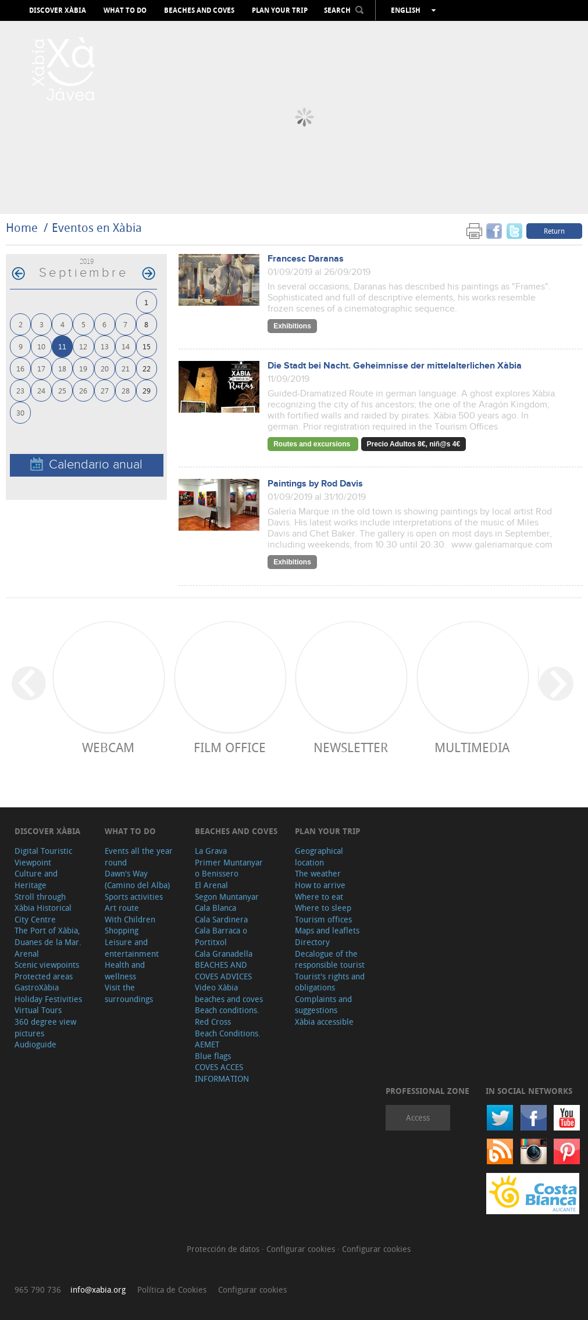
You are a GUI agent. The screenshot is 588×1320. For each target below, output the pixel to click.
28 (126, 390)
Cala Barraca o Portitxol (221, 936)
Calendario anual (86, 464)
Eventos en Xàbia (97, 227)
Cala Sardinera (221, 919)
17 (41, 368)
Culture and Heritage (36, 879)
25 (62, 390)
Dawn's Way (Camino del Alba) (137, 879)
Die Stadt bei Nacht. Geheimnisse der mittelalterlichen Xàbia (395, 365)
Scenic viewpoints (47, 964)
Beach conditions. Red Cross (227, 1015)
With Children (130, 919)
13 (105, 346)
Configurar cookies (301, 1248)
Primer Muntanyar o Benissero (229, 868)
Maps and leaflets (327, 930)
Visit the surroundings (129, 993)
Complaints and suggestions (323, 1004)
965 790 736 (38, 1289)
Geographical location (319, 856)
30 (20, 412)
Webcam (108, 747)
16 (20, 368)
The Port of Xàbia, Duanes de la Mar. (48, 936)
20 (105, 368)
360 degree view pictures (45, 1027)
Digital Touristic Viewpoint (43, 856)
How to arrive (320, 884)
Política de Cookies (171, 1289)
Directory (312, 941)
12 (83, 346)
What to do (125, 10)
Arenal (27, 953)
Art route (122, 907)
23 (20, 390)
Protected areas (44, 976)
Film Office (230, 747)
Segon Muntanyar (227, 896)
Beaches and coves (199, 10)
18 (62, 368)
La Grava (211, 850)
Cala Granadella (223, 953)
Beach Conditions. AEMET (228, 1039)
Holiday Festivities (48, 998)
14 (126, 346)
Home (22, 227)
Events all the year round (139, 856)
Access (418, 1117)
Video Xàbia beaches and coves (229, 993)
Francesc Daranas (306, 258)
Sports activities (134, 896)
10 (41, 346)
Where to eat (319, 896)
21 (126, 368)
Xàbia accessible (324, 1021)
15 (146, 346)
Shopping (121, 930)
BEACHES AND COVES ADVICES (223, 970)
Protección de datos (224, 1248)
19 (83, 368)
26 (83, 390)
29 (146, 390)
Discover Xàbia (57, 10)
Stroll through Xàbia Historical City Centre (43, 908)
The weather (318, 873)
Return (554, 230)
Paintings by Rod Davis (315, 483)
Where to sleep (323, 907)
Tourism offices (323, 919)
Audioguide (35, 1044)
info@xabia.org (98, 1289)
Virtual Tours (38, 1009)
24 (41, 390)
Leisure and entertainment (132, 947)
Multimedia (471, 747)
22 (146, 368)
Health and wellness (125, 970)
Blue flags (213, 1055)
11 (62, 346)
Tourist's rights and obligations (330, 982)
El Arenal (211, 884)
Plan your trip (280, 10)
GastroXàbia (37, 987)
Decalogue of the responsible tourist (330, 959)
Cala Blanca (215, 907)
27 (105, 390)
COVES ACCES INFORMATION (222, 1072)
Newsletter (350, 747)
